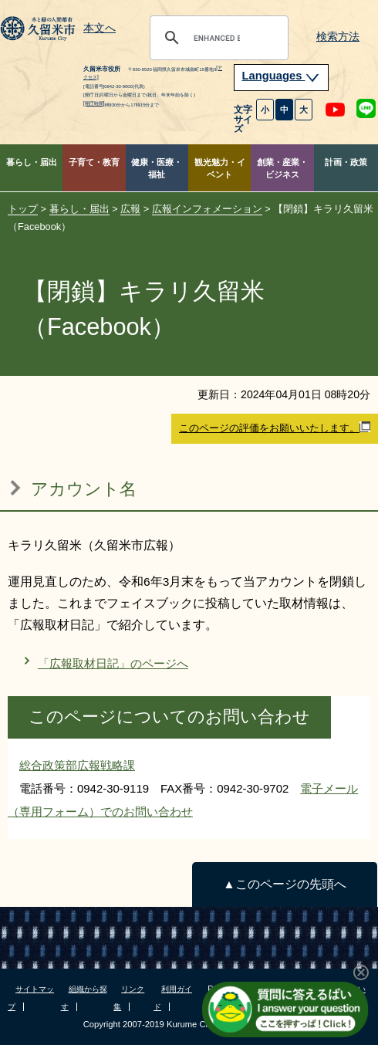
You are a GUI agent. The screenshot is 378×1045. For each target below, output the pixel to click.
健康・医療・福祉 (156, 168)
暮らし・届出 (31, 162)
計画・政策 (346, 162)
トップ (23, 209)
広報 (130, 209)
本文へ (99, 28)
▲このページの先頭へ (284, 884)
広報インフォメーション (207, 209)
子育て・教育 (94, 162)
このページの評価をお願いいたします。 (274, 427)
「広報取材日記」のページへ (113, 663)
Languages (281, 75)
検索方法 (337, 36)
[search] (217, 38)
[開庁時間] (94, 103)
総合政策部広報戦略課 (77, 765)
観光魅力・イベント (219, 168)
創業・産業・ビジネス (282, 168)
